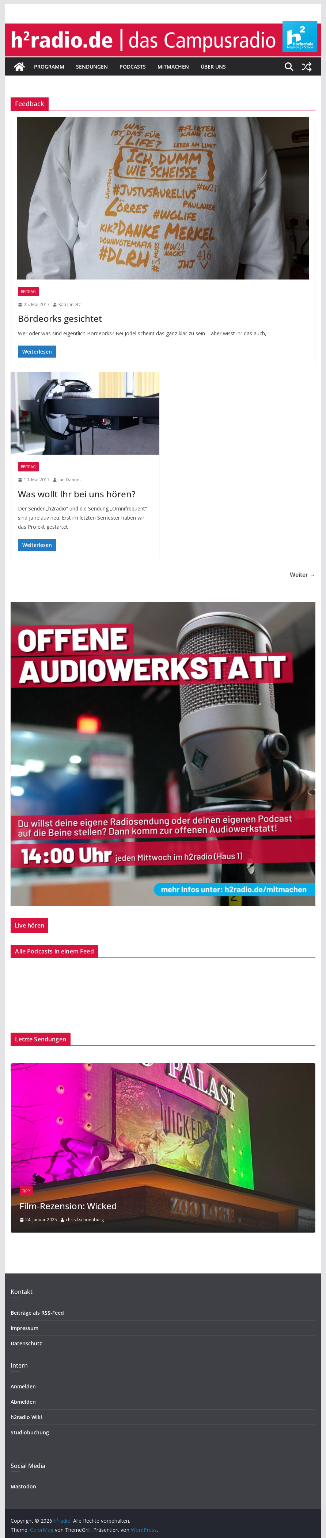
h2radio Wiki (26, 1417)
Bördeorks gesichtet (60, 318)
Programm (49, 66)
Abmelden (23, 1401)
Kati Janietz (69, 304)
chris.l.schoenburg (85, 1220)
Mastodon (23, 1486)
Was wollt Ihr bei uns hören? (77, 494)
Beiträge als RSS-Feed (37, 1312)
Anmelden (23, 1386)
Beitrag (28, 291)
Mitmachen (173, 66)
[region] (163, 754)
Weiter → (302, 575)
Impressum (24, 1328)
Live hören (29, 925)
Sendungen (92, 66)
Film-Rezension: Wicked (68, 1206)
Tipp (26, 1191)
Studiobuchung (30, 1432)
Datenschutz (26, 1343)
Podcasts (133, 66)
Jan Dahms (69, 480)
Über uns (213, 66)
